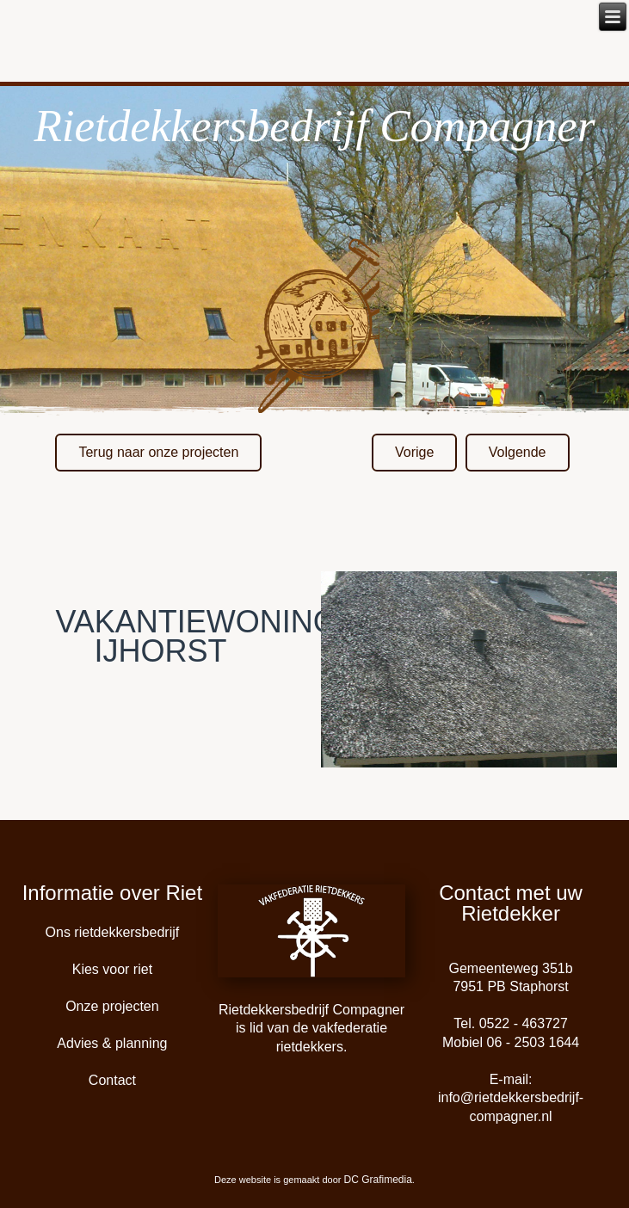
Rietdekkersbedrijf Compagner (314, 126)
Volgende (517, 452)
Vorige (414, 452)
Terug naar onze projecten (158, 452)
